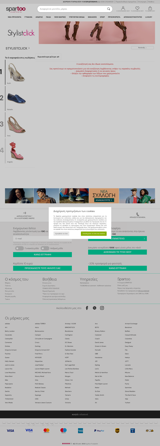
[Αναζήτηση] (108, 9)
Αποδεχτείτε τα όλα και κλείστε (93, 234)
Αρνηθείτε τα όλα (61, 234)
